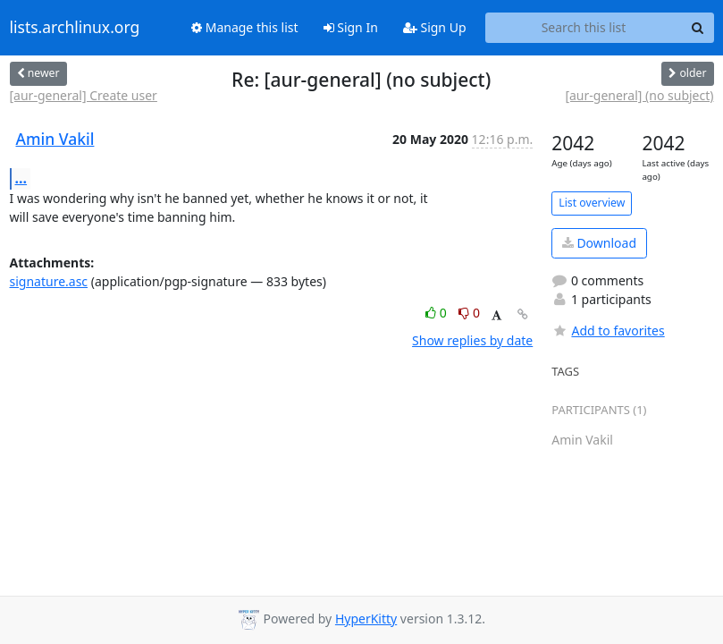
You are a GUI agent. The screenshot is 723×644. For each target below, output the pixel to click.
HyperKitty (366, 618)
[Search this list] (584, 28)
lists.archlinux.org (75, 27)
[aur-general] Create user (83, 95)
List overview (592, 202)
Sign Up (435, 27)
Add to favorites (607, 330)
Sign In (351, 27)
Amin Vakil (55, 138)
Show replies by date (472, 340)
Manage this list (244, 27)
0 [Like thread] (437, 312)
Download (599, 242)
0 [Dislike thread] (469, 312)
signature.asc (49, 281)
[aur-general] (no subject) (639, 95)
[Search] (698, 28)
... (21, 178)
